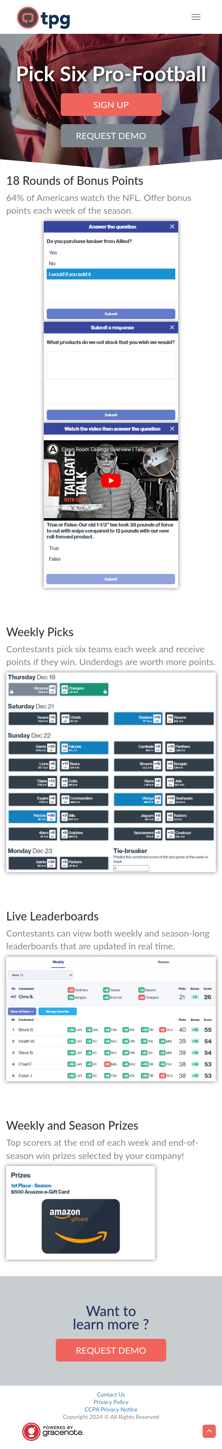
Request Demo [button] (111, 135)
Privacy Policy (110, 1401)
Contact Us (111, 1394)
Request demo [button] (111, 1350)
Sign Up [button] (111, 104)
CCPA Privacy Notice (111, 1409)
